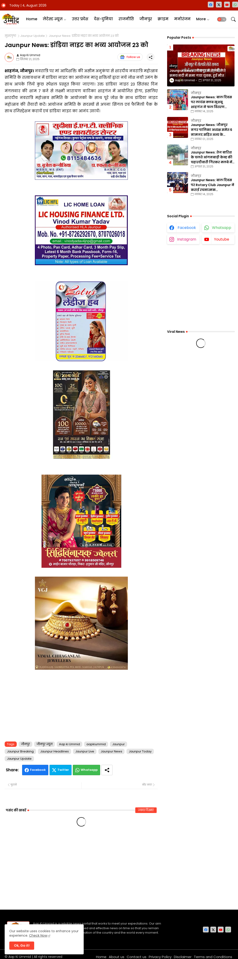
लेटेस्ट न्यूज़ (53, 19)
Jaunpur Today (140, 751)
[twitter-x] (219, 4)
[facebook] (211, 4)
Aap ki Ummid (69, 744)
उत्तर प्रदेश (80, 19)
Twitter (63, 770)
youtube (221, 239)
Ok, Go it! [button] (22, 945)
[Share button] (106, 770)
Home (31, 19)
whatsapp (221, 227)
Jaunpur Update (32, 36)
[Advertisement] (81, 704)
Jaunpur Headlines (54, 751)
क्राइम (163, 19)
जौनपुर (145, 19)
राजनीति (126, 19)
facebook (187, 227)
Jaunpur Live (84, 751)
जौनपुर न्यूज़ (44, 744)
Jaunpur (118, 744)
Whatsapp (89, 770)
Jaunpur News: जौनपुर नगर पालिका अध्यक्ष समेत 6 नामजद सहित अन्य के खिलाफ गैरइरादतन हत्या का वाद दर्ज (212, 129)
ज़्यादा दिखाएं (146, 810)
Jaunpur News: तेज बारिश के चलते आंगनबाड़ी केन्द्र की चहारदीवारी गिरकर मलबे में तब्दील (211, 157)
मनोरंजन (182, 19)
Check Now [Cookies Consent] (38, 935)
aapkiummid (96, 744)
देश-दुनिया (103, 19)
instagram (186, 239)
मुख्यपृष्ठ (10, 36)
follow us (130, 57)
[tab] (31, 19)
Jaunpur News (111, 751)
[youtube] (227, 4)
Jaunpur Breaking (20, 751)
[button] (221, 19)
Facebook (38, 770)
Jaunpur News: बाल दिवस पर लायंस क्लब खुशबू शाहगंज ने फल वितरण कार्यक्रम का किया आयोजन (211, 102)
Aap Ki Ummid (19, 956)
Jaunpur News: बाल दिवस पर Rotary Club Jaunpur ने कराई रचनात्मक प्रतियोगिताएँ (212, 185)
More (201, 19)
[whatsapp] (235, 4)
